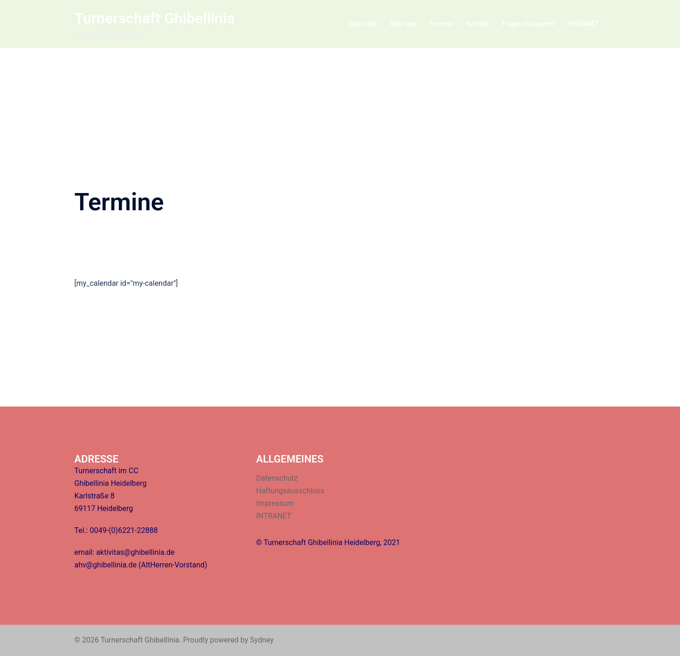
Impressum (275, 503)
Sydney (262, 639)
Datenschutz (277, 478)
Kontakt (477, 24)
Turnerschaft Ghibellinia (155, 18)
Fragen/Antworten (528, 24)
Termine (441, 24)
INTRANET (583, 24)
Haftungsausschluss (290, 490)
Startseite (363, 24)
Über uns (403, 24)
